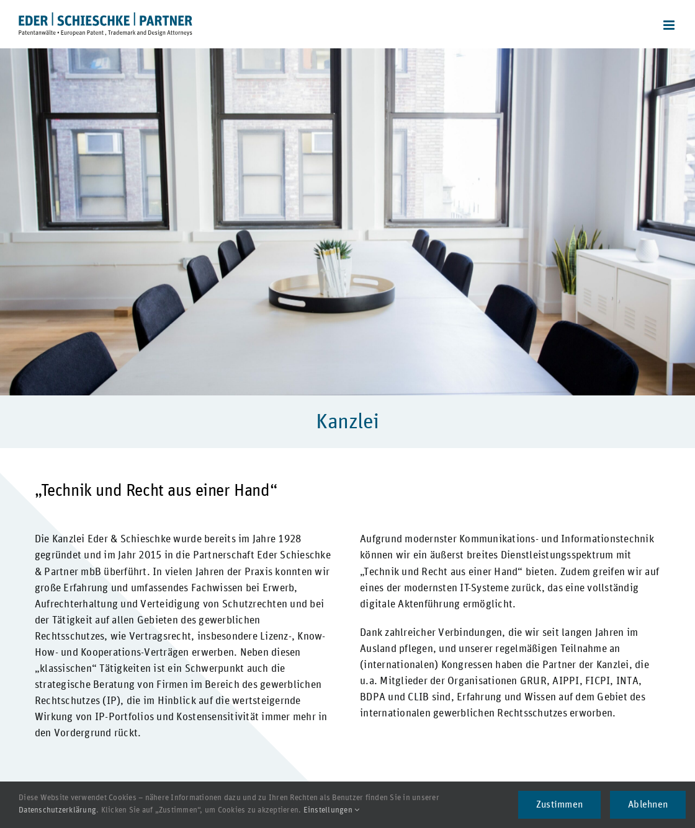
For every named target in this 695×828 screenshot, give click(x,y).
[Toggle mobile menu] (669, 25)
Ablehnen (648, 804)
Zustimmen (559, 804)
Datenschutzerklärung (57, 810)
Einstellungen (331, 810)
